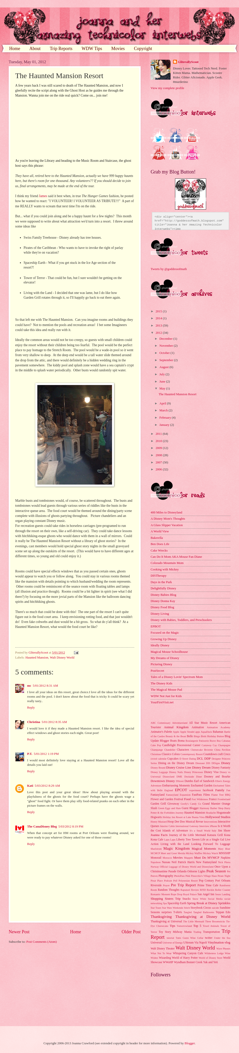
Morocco (167, 857)
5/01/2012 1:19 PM (46, 754)
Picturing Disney (161, 664)
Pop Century (206, 880)
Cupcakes (173, 758)
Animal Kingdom (176, 727)
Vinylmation (216, 942)
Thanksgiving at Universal (166, 921)
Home (14, 48)
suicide (215, 907)
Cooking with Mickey (165, 569)
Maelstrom (156, 848)
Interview (204, 826)
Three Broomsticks (215, 921)
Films (206, 794)
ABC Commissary (161, 722)
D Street (183, 758)
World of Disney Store (210, 957)
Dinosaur (200, 763)
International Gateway (187, 826)
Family (219, 790)
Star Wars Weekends (172, 907)
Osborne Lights (196, 871)
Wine (227, 953)
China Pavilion (222, 749)
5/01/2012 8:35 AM (54, 722)
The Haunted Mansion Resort (177, 394)
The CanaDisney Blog (42, 826)
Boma (181, 740)
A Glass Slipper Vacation (167, 525)
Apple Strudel (187, 731)
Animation (198, 727)
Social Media (215, 898)
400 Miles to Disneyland (166, 512)
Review (195, 889)
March (164, 410)
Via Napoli (200, 942)
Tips (172, 926)
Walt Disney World (62, 657)
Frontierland (224, 799)
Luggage (225, 844)
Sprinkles (224, 903)
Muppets (188, 857)
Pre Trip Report (183, 885)
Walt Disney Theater (163, 948)
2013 (159, 325)
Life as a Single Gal (212, 839)
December (166, 338)
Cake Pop (156, 745)
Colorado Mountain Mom (167, 563)
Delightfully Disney (163, 588)
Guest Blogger (190, 808)
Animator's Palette (161, 731)
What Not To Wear (161, 953)
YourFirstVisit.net (162, 702)
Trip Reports (61, 48)
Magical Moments (204, 848)
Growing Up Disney (164, 639)
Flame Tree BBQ (220, 794)
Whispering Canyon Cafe (188, 953)
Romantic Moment (160, 894)
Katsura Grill (215, 835)
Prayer (166, 885)
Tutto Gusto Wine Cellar (190, 938)
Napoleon (156, 862)
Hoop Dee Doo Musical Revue (185, 821)
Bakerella (157, 538)
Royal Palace (190, 894)
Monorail (156, 857)
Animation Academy (218, 727)
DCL (200, 758)
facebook (208, 790)
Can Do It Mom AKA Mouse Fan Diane (176, 556)
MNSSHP (224, 853)
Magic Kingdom (176, 848)
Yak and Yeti (210, 962)
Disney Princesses (193, 772)
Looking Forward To (204, 844)
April (163, 403)
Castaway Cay (209, 745)
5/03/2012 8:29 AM (47, 785)
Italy (214, 830)
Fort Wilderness (200, 799)
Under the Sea (222, 938)
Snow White (199, 898)
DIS (208, 763)
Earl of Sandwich (204, 781)
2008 (159, 455)
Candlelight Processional (177, 745)
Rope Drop (176, 894)
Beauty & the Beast (176, 736)
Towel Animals (211, 926)
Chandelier (170, 749)
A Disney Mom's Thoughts (168, 518)
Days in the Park (161, 582)
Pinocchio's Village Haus (204, 876)
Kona (227, 835)
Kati (30, 785)
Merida (181, 853)
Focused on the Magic (165, 632)
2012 (159, 332)
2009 (159, 448)
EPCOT (181, 790)
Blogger (164, 740)
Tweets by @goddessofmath (169, 269)
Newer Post (19, 931)
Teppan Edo (223, 912)
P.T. (29, 754)
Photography (166, 876)
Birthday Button (215, 736)
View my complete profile (167, 88)
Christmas (156, 754)
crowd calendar (159, 758)
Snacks (186, 898)
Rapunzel (185, 889)
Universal (156, 942)
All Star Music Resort (203, 722)
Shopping (157, 898)
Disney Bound (158, 767)
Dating (192, 758)
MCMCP (155, 853)
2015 (159, 311)
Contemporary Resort (191, 754)
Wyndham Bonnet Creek (188, 962)
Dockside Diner (193, 776)
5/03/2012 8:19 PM (70, 826)
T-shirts (177, 912)
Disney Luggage (159, 772)
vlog (227, 942)
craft (220, 754)
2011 (159, 434)
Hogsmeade (223, 812)
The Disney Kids (161, 683)
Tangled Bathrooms (203, 912)
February (165, 417)
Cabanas (226, 740)
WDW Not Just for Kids (166, 696)
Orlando (181, 871)
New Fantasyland (206, 862)
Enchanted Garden (202, 785)
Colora (176, 754)
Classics (166, 754)
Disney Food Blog (162, 607)
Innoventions (210, 821)
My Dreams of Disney (165, 658)
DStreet (179, 781)
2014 (159, 318)
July (162, 374)
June (162, 381)
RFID (203, 889)
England (168, 790)
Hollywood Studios (217, 817)
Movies (118, 48)
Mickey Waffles (194, 853)
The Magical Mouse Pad (166, 689)
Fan (228, 790)
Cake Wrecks (159, 550)
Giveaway (173, 803)
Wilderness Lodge (214, 953)
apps (197, 731)
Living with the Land (175, 844)
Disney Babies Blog (163, 595)
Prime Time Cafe (207, 885)
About (35, 48)
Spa (165, 903)
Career (196, 745)
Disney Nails (176, 772)
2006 (159, 469)
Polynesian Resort (188, 880)
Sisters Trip (172, 898)
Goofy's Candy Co (190, 803)
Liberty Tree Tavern (188, 839)
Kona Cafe (157, 839)
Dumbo (188, 781)
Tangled (187, 912)
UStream (188, 942)
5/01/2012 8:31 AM (45, 685)
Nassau (166, 862)
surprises (167, 912)
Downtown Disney (163, 781)
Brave (213, 740)
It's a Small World (199, 830)
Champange (157, 749)
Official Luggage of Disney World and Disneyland (187, 866)
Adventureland (179, 722)
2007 (159, 462)
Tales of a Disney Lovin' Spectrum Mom (177, 677)
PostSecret (157, 670)
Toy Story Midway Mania (175, 932)
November (166, 345)
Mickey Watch (210, 853)
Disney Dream (201, 767)
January (164, 425)
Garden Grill (158, 803)
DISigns (216, 763)
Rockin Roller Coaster (218, 889)
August (164, 367)
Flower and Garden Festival (167, 799)
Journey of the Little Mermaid (187, 835)
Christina (33, 722)
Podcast (168, 880)
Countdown (210, 754)
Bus (219, 740)
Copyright (143, 48)
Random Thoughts (168, 889)
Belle (190, 736)
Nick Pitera (224, 862)
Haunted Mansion (36, 657)
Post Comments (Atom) (41, 941)
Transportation (211, 932)
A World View (160, 531)
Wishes (154, 957)
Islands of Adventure (175, 830)
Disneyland (169, 776)
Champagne (224, 745)
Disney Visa (211, 772)
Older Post (131, 931)
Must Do (200, 857)
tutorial (170, 938)
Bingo (197, 736)
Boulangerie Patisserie (197, 740)
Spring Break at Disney (202, 903)
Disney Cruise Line (178, 767)
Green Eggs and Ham (169, 808)
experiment (195, 790)
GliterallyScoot (188, 62)
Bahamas (218, 731)
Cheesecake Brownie (202, 749)
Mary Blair (224, 848)
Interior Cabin (167, 826)
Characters (183, 749)
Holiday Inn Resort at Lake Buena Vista (184, 817)
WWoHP (168, 962)
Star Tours (156, 907)
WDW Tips (92, 48)
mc (29, 685)
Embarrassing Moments (176, 785)
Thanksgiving (161, 916)
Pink (187, 876)
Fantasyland (158, 794)
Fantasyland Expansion (178, 794)
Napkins (225, 857)
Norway (155, 866)
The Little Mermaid (193, 921)
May (162, 388)
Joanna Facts (159, 835)
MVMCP (213, 857)
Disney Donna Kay (163, 601)
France (213, 799)
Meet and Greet (169, 853)
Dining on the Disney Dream (176, 763)
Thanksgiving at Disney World (202, 916)
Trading (197, 932)
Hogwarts (156, 817)
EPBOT (156, 626)
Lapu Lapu (170, 839)
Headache (211, 812)
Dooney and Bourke (217, 776)
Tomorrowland (184, 926)
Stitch (187, 907)
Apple (176, 731)
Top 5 (197, 926)
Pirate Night (224, 876)
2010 (159, 441)
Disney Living (160, 613)
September (166, 360)
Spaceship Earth (177, 903)
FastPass (197, 794)
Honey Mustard (159, 821)
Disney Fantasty (221, 767)
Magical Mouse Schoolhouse (169, 652)
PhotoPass (179, 876)
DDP (207, 758)
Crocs (227, 754)
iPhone (213, 826)
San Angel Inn (205, 894)
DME (179, 776)
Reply (31, 707)
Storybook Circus (200, 907)
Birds (203, 736)
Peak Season (216, 871)
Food (187, 799)
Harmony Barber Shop (211, 808)
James (43, 196)
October (165, 353)
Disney (225, 763)
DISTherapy (159, 575)
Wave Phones (223, 948)
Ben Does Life (160, 544)
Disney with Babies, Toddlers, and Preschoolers (181, 620)
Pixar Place (157, 880)
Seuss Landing (222, 894)
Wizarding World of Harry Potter (178, 957)
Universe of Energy (173, 942)
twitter (208, 938)
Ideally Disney (160, 645)
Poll (175, 880)
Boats (173, 740)
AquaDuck (206, 731)
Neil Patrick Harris (183, 862)
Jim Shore (224, 830)
